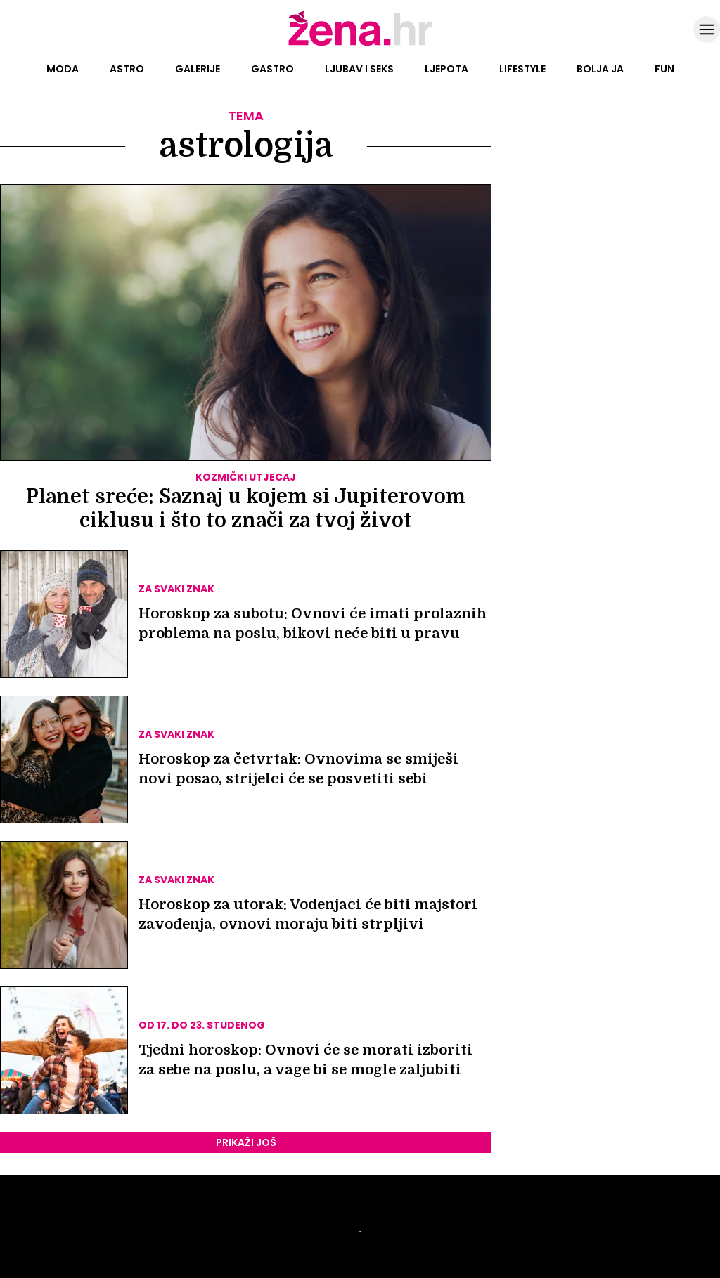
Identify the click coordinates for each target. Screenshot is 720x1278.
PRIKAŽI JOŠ (246, 1142)
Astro (127, 69)
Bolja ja (600, 69)
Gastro (272, 69)
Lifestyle (522, 69)
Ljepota (446, 69)
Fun (664, 69)
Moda (62, 69)
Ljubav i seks (359, 69)
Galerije (197, 69)
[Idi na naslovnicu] (360, 44)
